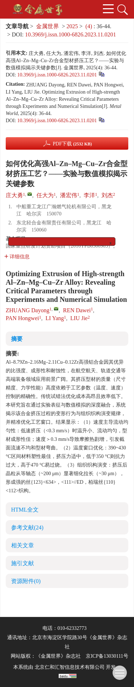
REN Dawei (77, 310)
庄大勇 (14, 195)
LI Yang (54, 318)
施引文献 (22, 563)
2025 (72, 26)
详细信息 (17, 256)
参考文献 (27, 527)
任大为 (45, 195)
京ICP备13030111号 (107, 656)
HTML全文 (25, 510)
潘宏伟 (68, 195)
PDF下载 (72, 143)
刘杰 (107, 195)
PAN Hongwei (22, 318)
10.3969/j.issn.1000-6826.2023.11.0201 (70, 34)
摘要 (17, 339)
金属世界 (47, 26)
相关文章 (22, 545)
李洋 (89, 195)
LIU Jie (79, 318)
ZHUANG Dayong (27, 310)
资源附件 (26, 581)
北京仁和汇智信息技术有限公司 (70, 667)
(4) (89, 26)
